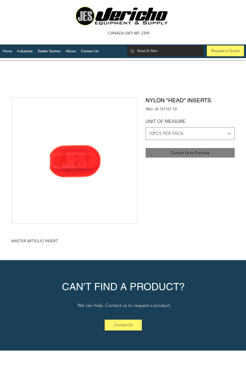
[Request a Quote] (225, 51)
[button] (49, 51)
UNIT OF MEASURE (166, 121)
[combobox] (190, 133)
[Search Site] (165, 50)
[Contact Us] (123, 325)
